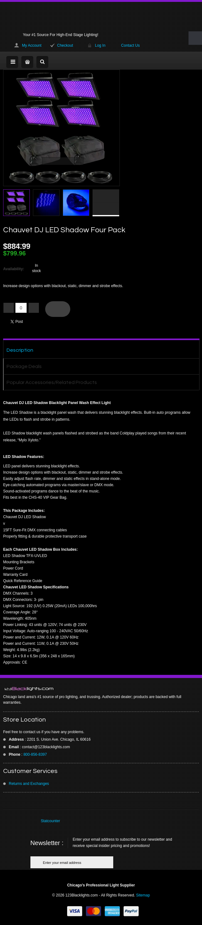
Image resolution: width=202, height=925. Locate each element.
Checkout (65, 45)
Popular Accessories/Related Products (52, 382)
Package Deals (24, 366)
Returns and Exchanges (29, 783)
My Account (31, 45)
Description (20, 350)
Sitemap (143, 895)
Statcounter (50, 821)
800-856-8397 (35, 754)
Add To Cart (57, 309)
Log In (100, 45)
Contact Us (130, 45)
